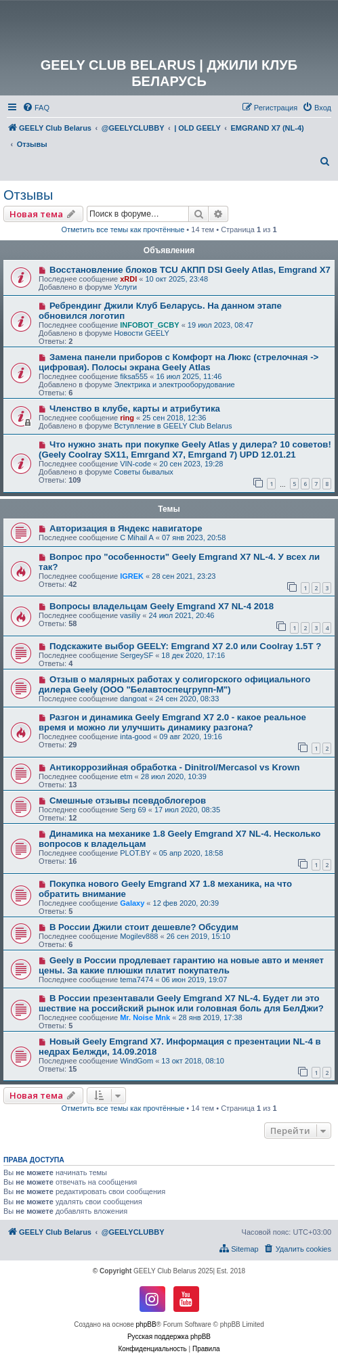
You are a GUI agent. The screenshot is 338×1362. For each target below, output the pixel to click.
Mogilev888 (139, 936)
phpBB (146, 1324)
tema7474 (136, 979)
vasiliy (130, 615)
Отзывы (28, 195)
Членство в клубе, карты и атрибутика (134, 408)
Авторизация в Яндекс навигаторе (126, 528)
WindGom (136, 1061)
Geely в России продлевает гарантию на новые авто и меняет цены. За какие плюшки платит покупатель (181, 965)
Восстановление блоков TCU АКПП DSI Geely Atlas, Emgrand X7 (190, 270)
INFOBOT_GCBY (149, 325)
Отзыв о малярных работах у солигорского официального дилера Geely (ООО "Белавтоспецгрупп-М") (174, 684)
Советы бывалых (143, 472)
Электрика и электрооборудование (174, 384)
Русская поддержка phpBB (169, 1336)
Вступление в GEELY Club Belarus (173, 426)
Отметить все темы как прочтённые (122, 229)
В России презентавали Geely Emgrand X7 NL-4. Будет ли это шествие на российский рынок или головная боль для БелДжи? (181, 1003)
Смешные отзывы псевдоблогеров (127, 800)
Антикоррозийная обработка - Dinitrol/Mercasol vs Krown (174, 767)
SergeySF (136, 655)
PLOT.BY (135, 853)
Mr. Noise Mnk (145, 1017)
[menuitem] (35, 108)
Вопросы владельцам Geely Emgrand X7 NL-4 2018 (161, 606)
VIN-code (135, 464)
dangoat (133, 699)
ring (127, 418)
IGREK (132, 576)
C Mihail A (137, 537)
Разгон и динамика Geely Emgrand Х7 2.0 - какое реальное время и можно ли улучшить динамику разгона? (172, 722)
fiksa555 (134, 376)
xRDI (128, 279)
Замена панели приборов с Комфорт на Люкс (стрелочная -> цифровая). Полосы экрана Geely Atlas (178, 362)
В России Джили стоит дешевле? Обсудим (143, 927)
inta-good (135, 736)
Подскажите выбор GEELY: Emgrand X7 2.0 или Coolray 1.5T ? (185, 646)
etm (126, 776)
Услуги (125, 287)
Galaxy (132, 903)
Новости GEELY (141, 333)
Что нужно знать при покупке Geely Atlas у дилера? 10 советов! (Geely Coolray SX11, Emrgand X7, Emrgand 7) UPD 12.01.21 (185, 449)
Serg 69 (133, 810)
